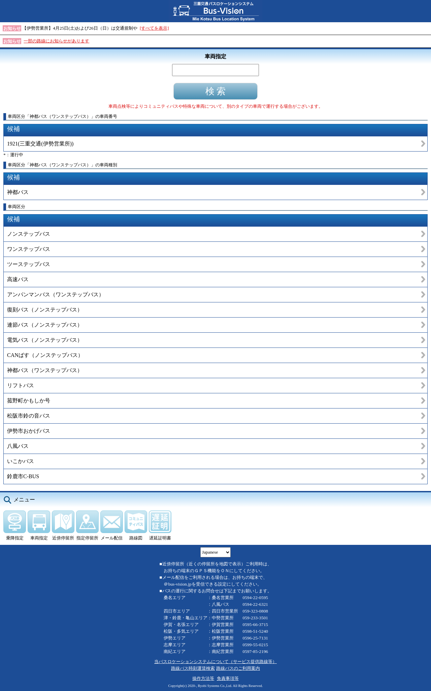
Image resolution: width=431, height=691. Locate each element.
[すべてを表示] (154, 28)
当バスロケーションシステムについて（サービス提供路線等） (215, 661)
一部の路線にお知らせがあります (56, 40)
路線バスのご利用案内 (238, 668)
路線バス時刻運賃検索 (193, 668)
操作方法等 (203, 678)
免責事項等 (228, 678)
